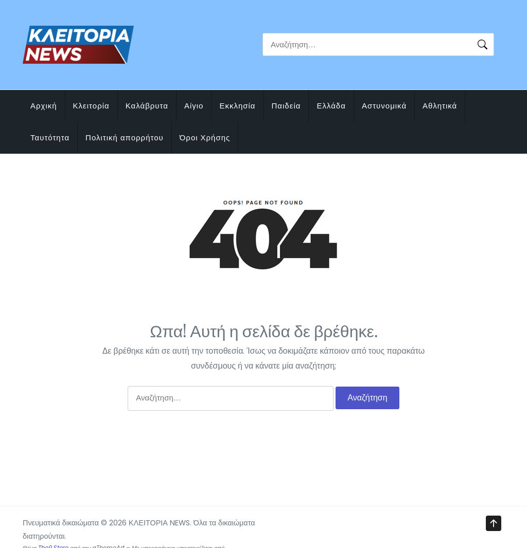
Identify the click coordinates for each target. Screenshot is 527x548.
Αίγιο (194, 105)
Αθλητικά (440, 105)
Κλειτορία (91, 105)
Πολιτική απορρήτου (124, 137)
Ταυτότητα (49, 137)
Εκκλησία (237, 105)
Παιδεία (286, 105)
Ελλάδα (331, 105)
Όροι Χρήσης (205, 137)
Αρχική (43, 105)
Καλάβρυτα (147, 105)
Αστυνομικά (384, 105)
